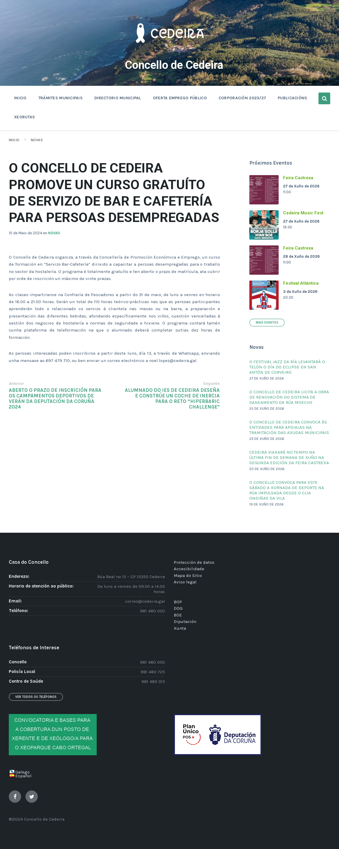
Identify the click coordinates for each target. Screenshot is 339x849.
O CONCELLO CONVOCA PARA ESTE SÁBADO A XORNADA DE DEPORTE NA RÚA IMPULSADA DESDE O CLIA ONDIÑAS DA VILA (286, 490)
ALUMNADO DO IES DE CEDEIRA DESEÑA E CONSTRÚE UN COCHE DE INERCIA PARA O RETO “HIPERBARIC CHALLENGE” (172, 398)
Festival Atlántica (300, 283)
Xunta (180, 628)
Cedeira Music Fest (303, 213)
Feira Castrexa (298, 177)
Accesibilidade (189, 568)
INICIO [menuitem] (20, 97)
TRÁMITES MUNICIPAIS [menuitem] (60, 97)
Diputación (185, 621)
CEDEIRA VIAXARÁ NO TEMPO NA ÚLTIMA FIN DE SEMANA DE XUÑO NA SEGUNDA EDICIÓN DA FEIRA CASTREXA (289, 457)
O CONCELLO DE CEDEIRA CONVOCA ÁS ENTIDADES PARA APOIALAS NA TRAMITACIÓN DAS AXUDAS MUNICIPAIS (289, 427)
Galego (22, 772)
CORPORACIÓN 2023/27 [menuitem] (242, 97)
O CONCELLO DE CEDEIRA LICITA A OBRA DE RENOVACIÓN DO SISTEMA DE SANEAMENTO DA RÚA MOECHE (289, 397)
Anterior (16, 384)
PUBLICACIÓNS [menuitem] (292, 97)
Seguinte (211, 384)
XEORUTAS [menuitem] (24, 117)
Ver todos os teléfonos (36, 697)
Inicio (14, 140)
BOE (178, 615)
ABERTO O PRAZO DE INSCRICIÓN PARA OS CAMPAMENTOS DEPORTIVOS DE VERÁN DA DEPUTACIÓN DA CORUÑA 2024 (55, 398)
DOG (178, 608)
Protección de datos (194, 562)
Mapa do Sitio (188, 575)
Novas (37, 140)
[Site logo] (170, 51)
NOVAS (54, 233)
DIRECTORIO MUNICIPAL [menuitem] (117, 97)
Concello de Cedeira (174, 64)
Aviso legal (185, 582)
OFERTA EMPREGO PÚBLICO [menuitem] (180, 97)
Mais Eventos (267, 322)
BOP (178, 601)
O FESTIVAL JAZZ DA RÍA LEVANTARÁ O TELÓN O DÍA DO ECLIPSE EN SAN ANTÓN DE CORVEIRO (287, 367)
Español (23, 775)
